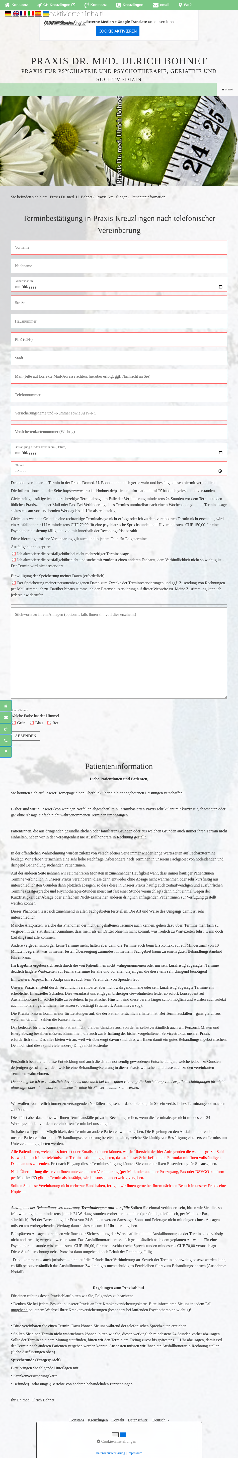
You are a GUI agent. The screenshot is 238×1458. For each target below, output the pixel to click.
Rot (55, 723)
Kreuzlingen (98, 1420)
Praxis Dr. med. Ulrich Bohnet (119, 61)
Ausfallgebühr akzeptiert (31, 547)
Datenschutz (137, 1420)
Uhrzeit (19, 465)
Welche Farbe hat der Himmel (35, 713)
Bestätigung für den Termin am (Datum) (40, 447)
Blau (39, 723)
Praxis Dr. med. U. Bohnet (71, 197)
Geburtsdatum (24, 281)
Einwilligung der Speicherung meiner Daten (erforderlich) (57, 576)
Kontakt (117, 1420)
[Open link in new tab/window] (56, 5)
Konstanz (76, 1420)
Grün (21, 723)
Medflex (24, 1178)
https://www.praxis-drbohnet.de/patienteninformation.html (110, 491)
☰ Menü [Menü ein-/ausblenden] (227, 89)
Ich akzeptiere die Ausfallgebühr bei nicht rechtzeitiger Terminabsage (73, 554)
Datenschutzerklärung (62, 23)
